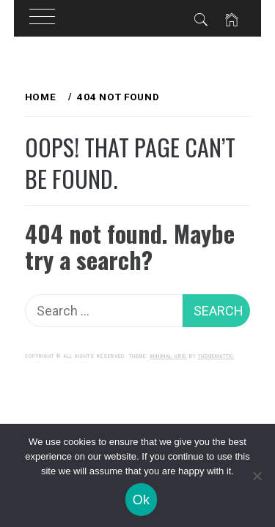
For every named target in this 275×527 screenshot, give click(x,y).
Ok (141, 500)
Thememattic (216, 356)
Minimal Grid (168, 356)
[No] (256, 475)
